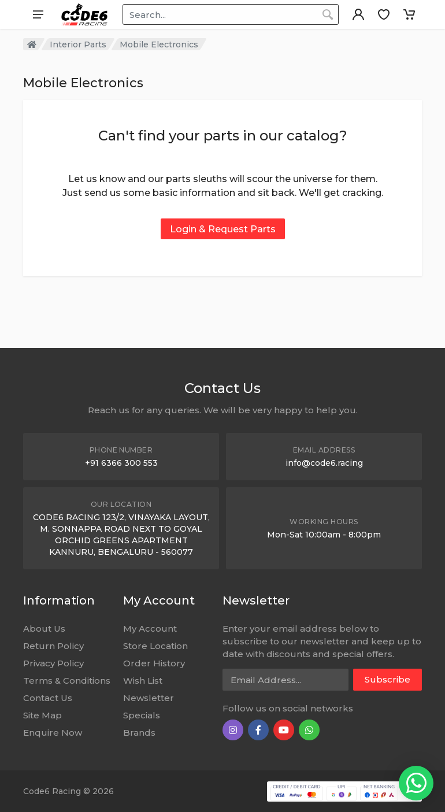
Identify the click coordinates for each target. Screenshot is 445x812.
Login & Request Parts (223, 229)
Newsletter (148, 697)
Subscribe (387, 679)
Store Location (155, 645)
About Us (44, 628)
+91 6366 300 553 (121, 463)
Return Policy (53, 645)
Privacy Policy (53, 663)
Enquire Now (52, 732)
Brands (139, 732)
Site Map (42, 715)
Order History (154, 663)
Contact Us (47, 697)
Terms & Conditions (66, 680)
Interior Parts (78, 44)
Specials (141, 715)
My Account (150, 628)
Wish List (142, 680)
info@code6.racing (324, 463)
